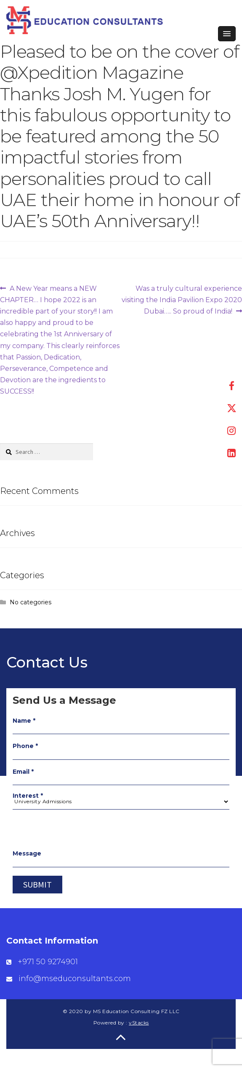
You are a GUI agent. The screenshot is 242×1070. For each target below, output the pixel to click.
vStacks (139, 1022)
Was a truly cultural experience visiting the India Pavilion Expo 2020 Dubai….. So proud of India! (182, 299)
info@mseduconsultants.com (75, 978)
